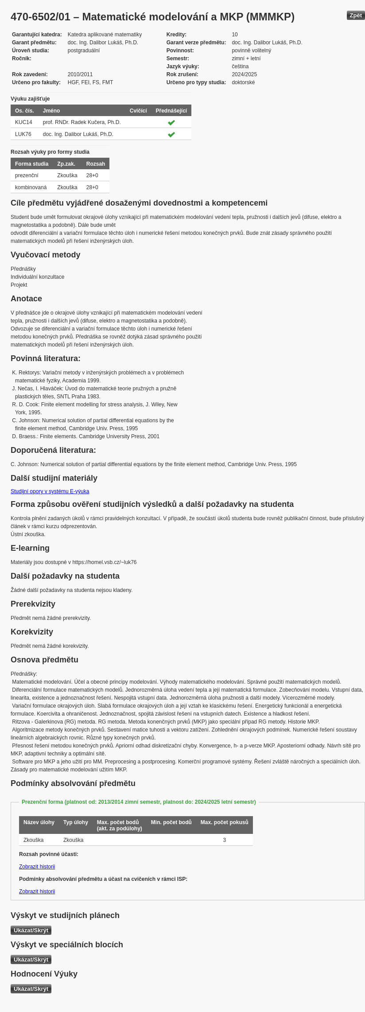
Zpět (356, 15)
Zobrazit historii (37, 867)
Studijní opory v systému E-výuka (50, 491)
